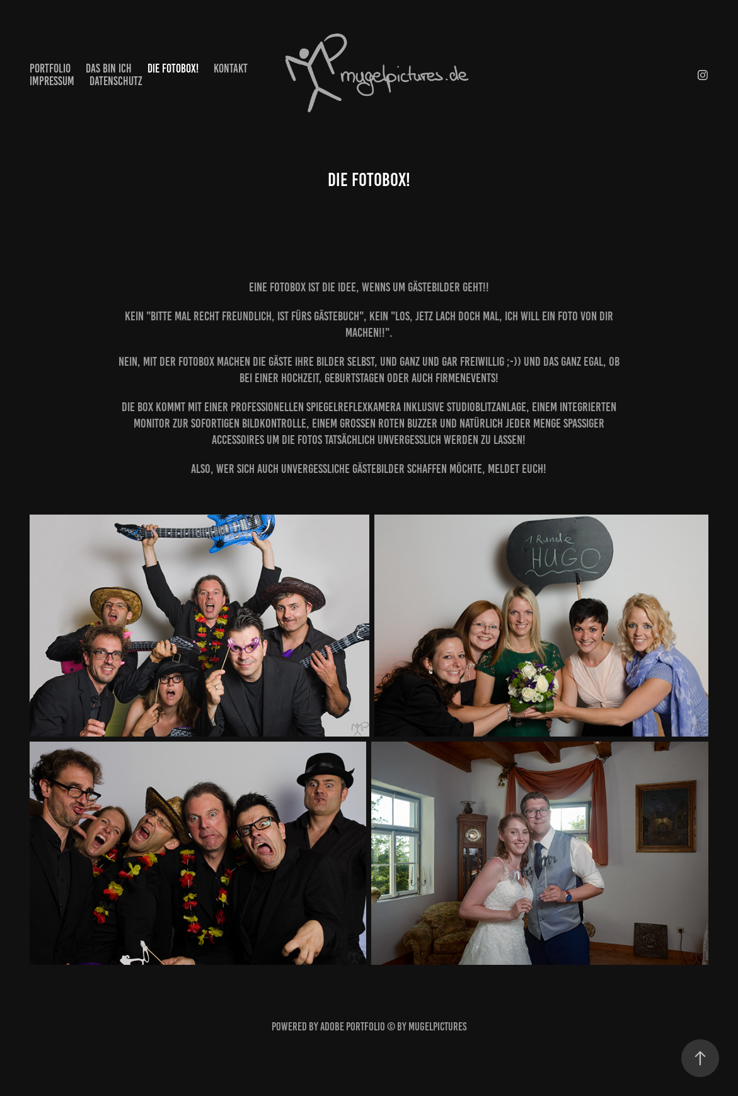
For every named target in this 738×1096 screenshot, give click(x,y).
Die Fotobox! (173, 68)
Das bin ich (109, 68)
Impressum (52, 81)
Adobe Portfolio (352, 1026)
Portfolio (50, 68)
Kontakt (231, 68)
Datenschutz (115, 81)
